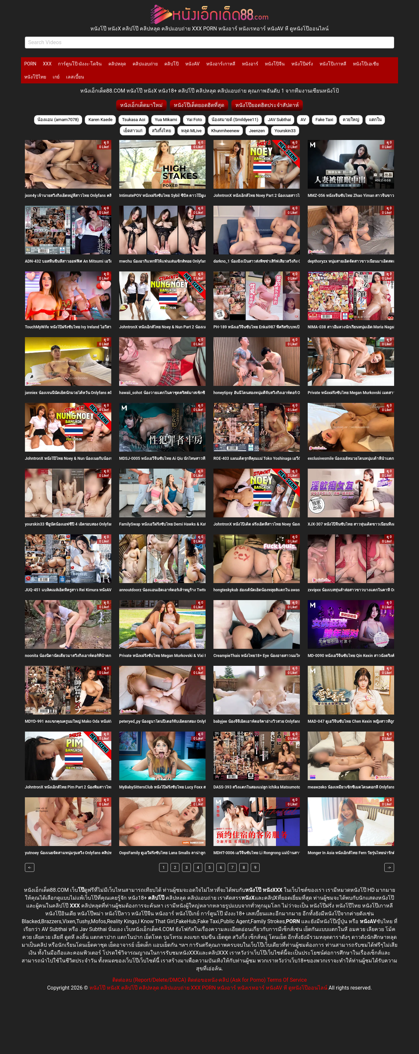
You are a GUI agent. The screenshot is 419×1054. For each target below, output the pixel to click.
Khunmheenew (225, 130)
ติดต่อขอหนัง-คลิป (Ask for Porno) (227, 980)
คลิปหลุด (117, 63)
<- (29, 867)
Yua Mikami (166, 119)
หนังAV (192, 63)
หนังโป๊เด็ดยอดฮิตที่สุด (199, 105)
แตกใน (375, 119)
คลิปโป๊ (171, 63)
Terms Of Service (287, 980)
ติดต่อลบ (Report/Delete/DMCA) (149, 980)
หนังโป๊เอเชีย (366, 63)
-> (389, 867)
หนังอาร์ (250, 63)
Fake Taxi (324, 119)
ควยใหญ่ (351, 119)
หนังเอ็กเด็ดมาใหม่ (141, 105)
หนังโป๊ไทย (35, 76)
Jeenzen (257, 130)
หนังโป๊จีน (275, 63)
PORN (30, 63)
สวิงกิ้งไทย (161, 130)
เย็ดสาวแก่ (132, 130)
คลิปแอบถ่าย (145, 63)
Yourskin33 (285, 130)
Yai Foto (194, 119)
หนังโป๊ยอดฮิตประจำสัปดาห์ (267, 105)
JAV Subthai (279, 119)
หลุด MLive (191, 130)
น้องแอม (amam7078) (58, 119)
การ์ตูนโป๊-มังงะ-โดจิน (80, 63)
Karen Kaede (100, 119)
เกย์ (56, 76)
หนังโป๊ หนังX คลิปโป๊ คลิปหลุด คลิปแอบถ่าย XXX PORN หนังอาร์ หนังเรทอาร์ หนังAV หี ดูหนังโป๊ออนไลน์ (208, 988)
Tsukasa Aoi (133, 119)
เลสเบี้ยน (75, 76)
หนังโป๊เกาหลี (332, 63)
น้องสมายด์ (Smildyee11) (234, 119)
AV (303, 119)
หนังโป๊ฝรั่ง (302, 63)
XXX (47, 63)
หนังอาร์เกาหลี (220, 63)
